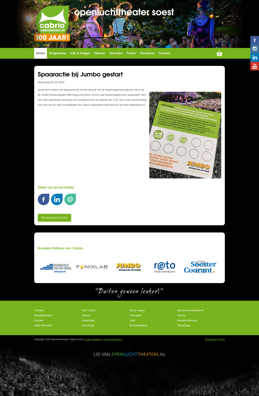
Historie (86, 339)
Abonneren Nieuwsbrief (190, 334)
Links (132, 344)
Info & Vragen (80, 77)
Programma (57, 77)
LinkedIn (57, 225)
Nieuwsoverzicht (54, 241)
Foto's (131, 77)
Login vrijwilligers (93, 363)
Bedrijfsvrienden (43, 339)
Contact (164, 77)
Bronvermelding (138, 349)
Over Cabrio (88, 334)
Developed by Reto (215, 363)
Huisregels (135, 339)
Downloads (88, 349)
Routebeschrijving (187, 344)
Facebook (43, 225)
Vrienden (116, 77)
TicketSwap (183, 349)
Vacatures (147, 77)
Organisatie (88, 344)
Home (40, 77)
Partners (39, 344)
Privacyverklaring (113, 363)
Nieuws (99, 77)
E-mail (70, 225)
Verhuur (181, 339)
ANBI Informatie (43, 349)
